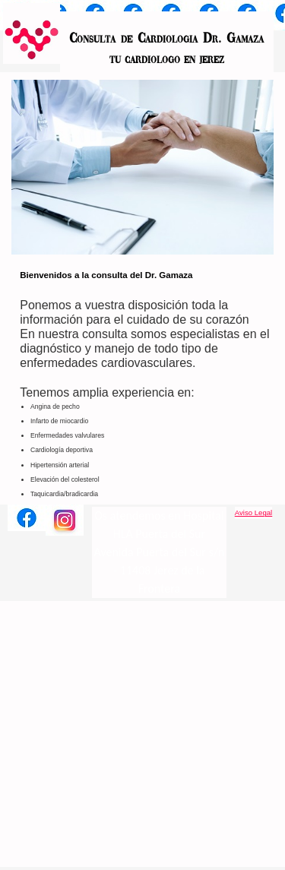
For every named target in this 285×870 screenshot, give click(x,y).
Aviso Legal (253, 512)
